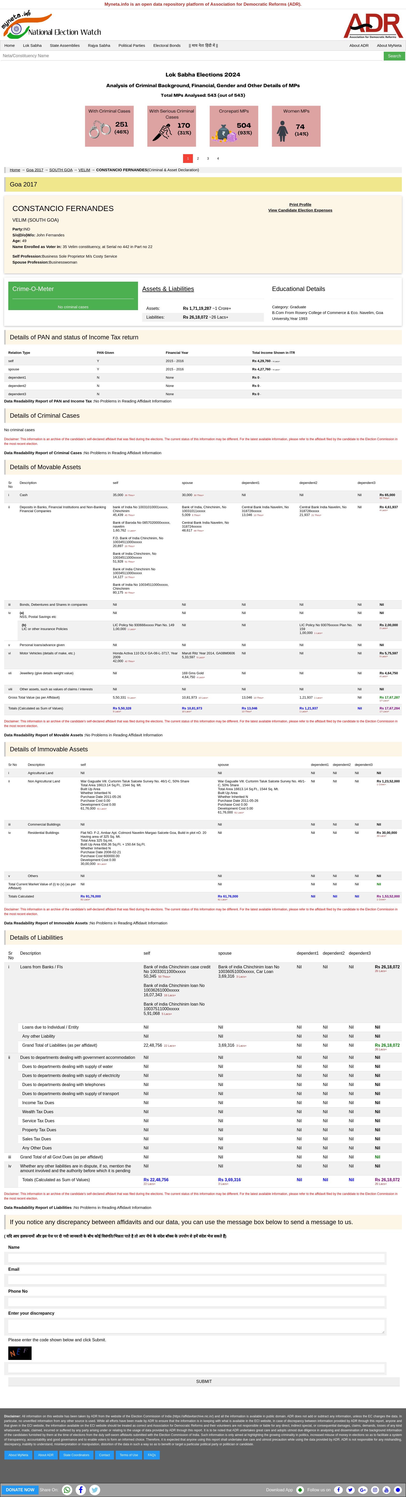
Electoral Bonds (166, 45)
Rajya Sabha (99, 45)
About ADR (359, 45)
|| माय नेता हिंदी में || (203, 45)
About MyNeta (389, 45)
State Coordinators (76, 1455)
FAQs (152, 1455)
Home (9, 45)
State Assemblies (65, 45)
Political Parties (132, 45)
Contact (104, 1455)
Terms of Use (129, 1455)
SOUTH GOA (60, 170)
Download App (279, 1490)
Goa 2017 (34, 170)
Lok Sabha (32, 45)
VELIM (84, 170)
